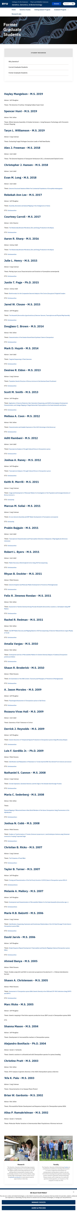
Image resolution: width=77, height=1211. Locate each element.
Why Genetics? (14, 62)
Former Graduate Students (18, 73)
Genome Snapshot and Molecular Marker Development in (27, 588)
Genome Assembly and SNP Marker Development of (31, 521)
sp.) (60, 431)
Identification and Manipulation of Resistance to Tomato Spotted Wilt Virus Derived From (37, 767)
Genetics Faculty (25, 10)
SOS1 (48, 888)
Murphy (11, 636)
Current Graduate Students (18, 67)
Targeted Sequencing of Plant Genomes (21, 361)
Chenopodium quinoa (48, 453)
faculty (67, 1179)
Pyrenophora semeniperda (56, 521)
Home (14, 10)
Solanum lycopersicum (40, 842)
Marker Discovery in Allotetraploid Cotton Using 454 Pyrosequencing (31, 567)
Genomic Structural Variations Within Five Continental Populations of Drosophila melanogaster (39, 188)
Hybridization (21, 820)
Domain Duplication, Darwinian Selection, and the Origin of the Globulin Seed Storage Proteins (39, 791)
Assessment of (14, 1003)
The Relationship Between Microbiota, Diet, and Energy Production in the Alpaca (34, 228)
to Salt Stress (45, 704)
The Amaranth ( (14, 315)
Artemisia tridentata (11, 545)
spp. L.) (6, 914)
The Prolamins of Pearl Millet (18, 866)
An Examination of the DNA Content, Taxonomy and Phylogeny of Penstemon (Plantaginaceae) (39, 682)
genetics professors (15, 1189)
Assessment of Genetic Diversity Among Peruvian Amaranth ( (28, 610)
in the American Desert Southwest (51, 383)
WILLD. (6, 890)
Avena (57, 431)
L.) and (49, 842)
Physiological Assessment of (18, 704)
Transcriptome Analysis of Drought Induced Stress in (25, 453)
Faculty (56, 1176)
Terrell (17, 636)
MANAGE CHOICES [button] (38, 1202)
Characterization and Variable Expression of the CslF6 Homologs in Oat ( (32, 431)
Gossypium (56, 293)
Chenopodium (55, 339)
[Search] (69, 3)
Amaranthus (68, 912)
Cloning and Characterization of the (20, 888)
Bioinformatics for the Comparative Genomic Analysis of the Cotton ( (31, 293)
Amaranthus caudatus (54, 610)
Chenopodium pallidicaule (12, 660)
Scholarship (11, 503)
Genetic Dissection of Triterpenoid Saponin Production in (27, 743)
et (14, 636)
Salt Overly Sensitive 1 (38, 888)
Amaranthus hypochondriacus (28, 315)
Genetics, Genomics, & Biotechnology (28, 4)
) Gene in (52, 888)
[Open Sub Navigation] (68, 9)
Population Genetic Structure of (19, 383)
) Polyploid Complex (66, 293)
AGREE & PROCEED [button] (38, 1208)
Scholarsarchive (13, 210)
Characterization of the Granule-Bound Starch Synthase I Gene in (30, 339)
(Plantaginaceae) (58, 588)
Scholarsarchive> (13, 825)
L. (23, 499)
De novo (11, 521)
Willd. (29, 938)
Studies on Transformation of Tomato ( (21, 842)
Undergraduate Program (42, 10)
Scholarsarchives (13, 919)
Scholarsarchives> (13, 895)
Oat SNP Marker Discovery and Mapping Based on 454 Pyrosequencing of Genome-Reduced (38, 634)
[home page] (5, 4)
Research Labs (16, 14)
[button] (73, 1192)
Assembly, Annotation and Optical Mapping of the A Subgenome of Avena (32, 206)
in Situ (15, 820)
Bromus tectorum (35, 383)
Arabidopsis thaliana (58, 842)
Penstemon (49, 588)
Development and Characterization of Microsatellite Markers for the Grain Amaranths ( (36, 912)
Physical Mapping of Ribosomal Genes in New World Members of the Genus (28, 818)
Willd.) (20, 962)
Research (21, 1176)
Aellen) (22, 660)
